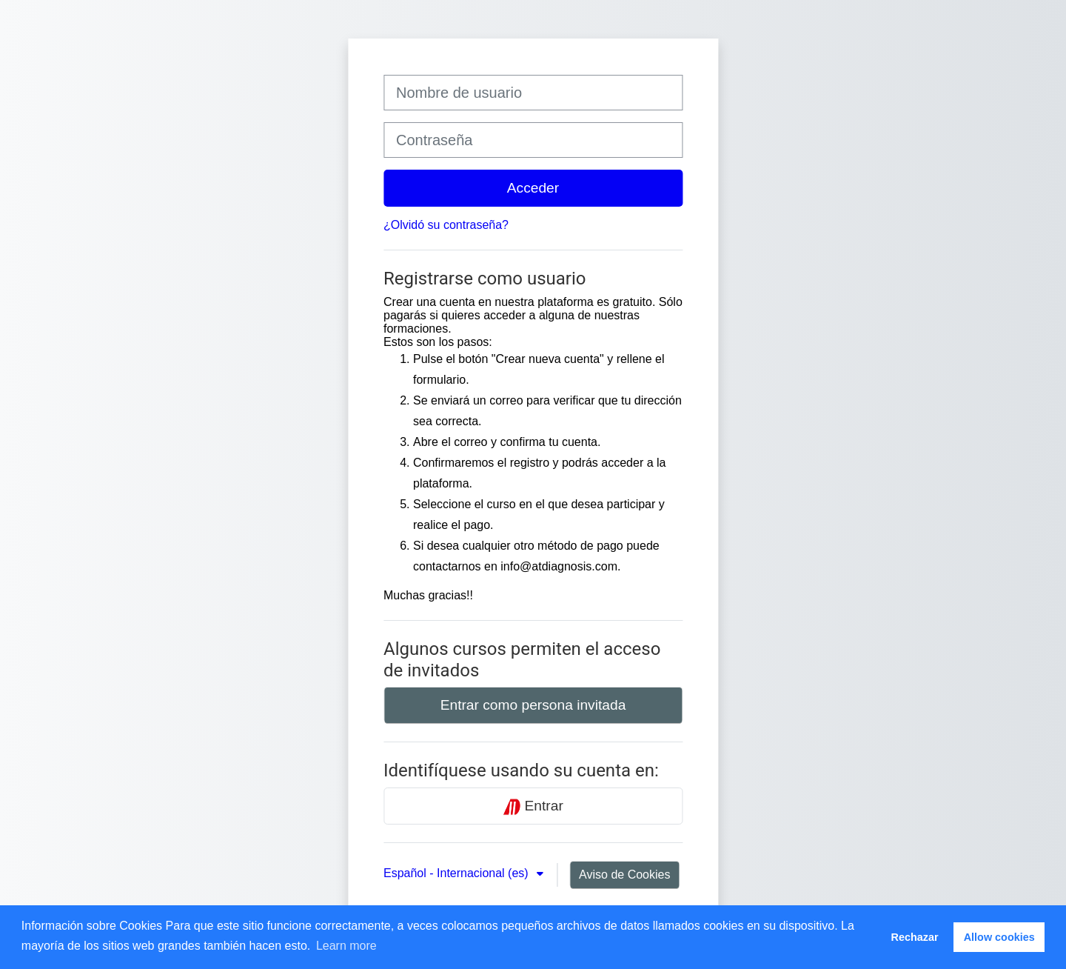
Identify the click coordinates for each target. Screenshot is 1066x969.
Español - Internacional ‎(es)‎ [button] (457, 873)
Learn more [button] (346, 945)
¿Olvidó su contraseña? (446, 225)
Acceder (533, 188)
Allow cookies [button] (999, 937)
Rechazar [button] (915, 937)
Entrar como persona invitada (533, 705)
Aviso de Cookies (624, 874)
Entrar (533, 807)
